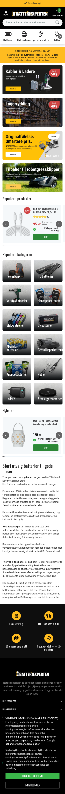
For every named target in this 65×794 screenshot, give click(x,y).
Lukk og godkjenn (32, 776)
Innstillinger (32, 785)
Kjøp (46, 237)
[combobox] (32, 22)
